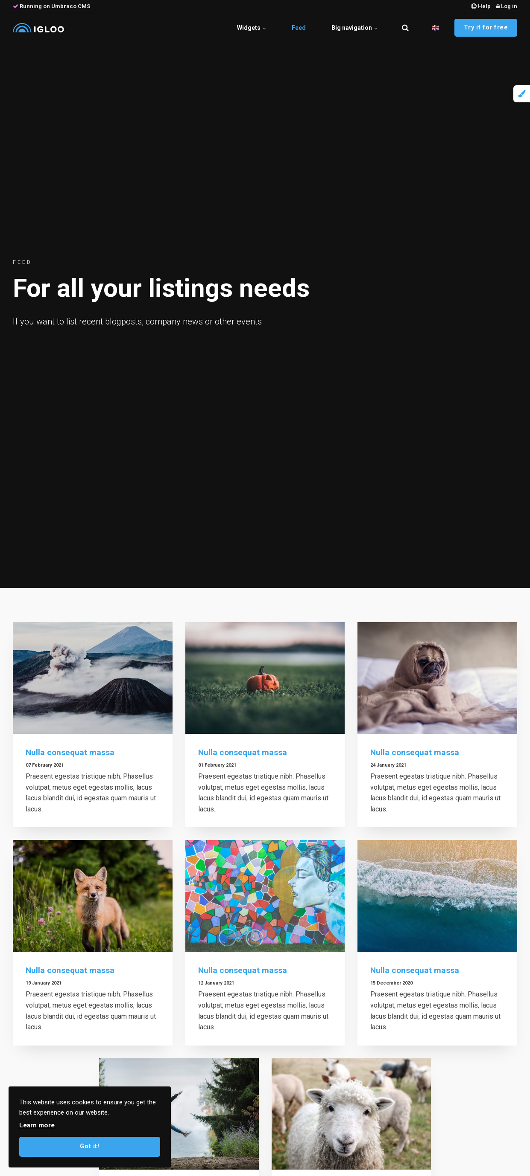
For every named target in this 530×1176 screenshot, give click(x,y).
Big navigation (354, 27)
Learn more (37, 1125)
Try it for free (486, 27)
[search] (405, 28)
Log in (506, 6)
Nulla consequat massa (70, 752)
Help (481, 6)
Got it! (89, 1146)
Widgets (251, 27)
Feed (299, 27)
